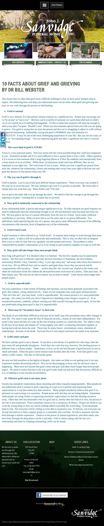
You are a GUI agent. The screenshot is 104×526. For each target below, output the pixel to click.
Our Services (18, 62)
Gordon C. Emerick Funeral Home (81, 452)
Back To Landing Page (81, 447)
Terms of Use (61, 522)
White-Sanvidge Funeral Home (81, 465)
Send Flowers (57, 5)
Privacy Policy (49, 522)
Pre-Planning (85, 62)
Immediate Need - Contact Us (52, 62)
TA (42, 522)
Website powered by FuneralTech (26, 522)
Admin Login (7, 522)
